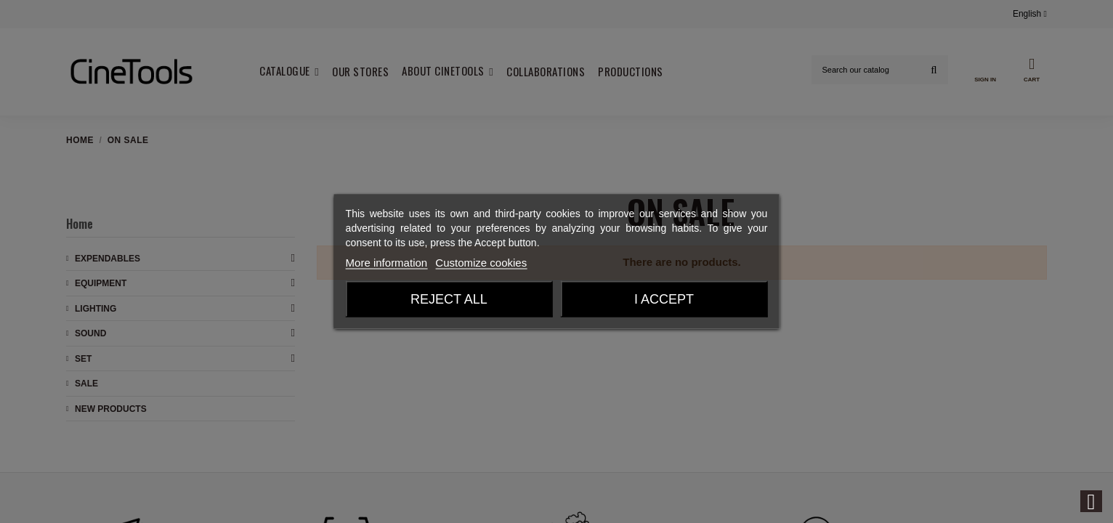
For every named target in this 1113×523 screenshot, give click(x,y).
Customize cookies (481, 262)
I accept (664, 299)
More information (387, 262)
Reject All (448, 299)
